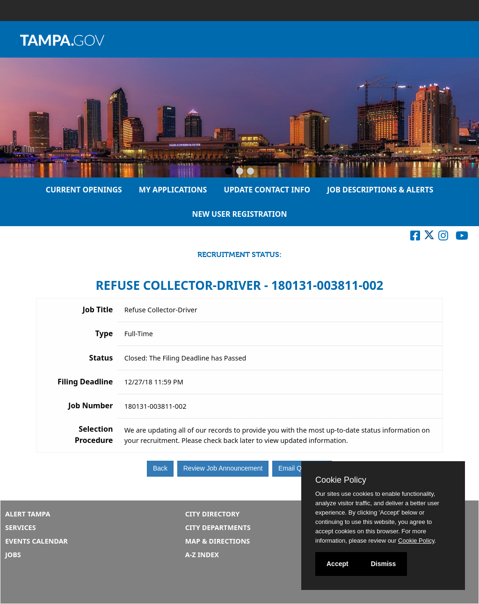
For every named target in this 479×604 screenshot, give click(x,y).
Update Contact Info (267, 189)
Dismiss (383, 563)
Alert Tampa (28, 513)
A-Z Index (202, 554)
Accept (337, 563)
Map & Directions (217, 541)
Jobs (13, 554)
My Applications (173, 189)
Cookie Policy (340, 480)
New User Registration (239, 214)
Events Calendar (36, 541)
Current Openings (84, 189)
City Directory (212, 513)
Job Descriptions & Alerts (380, 189)
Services (20, 527)
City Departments (218, 527)
